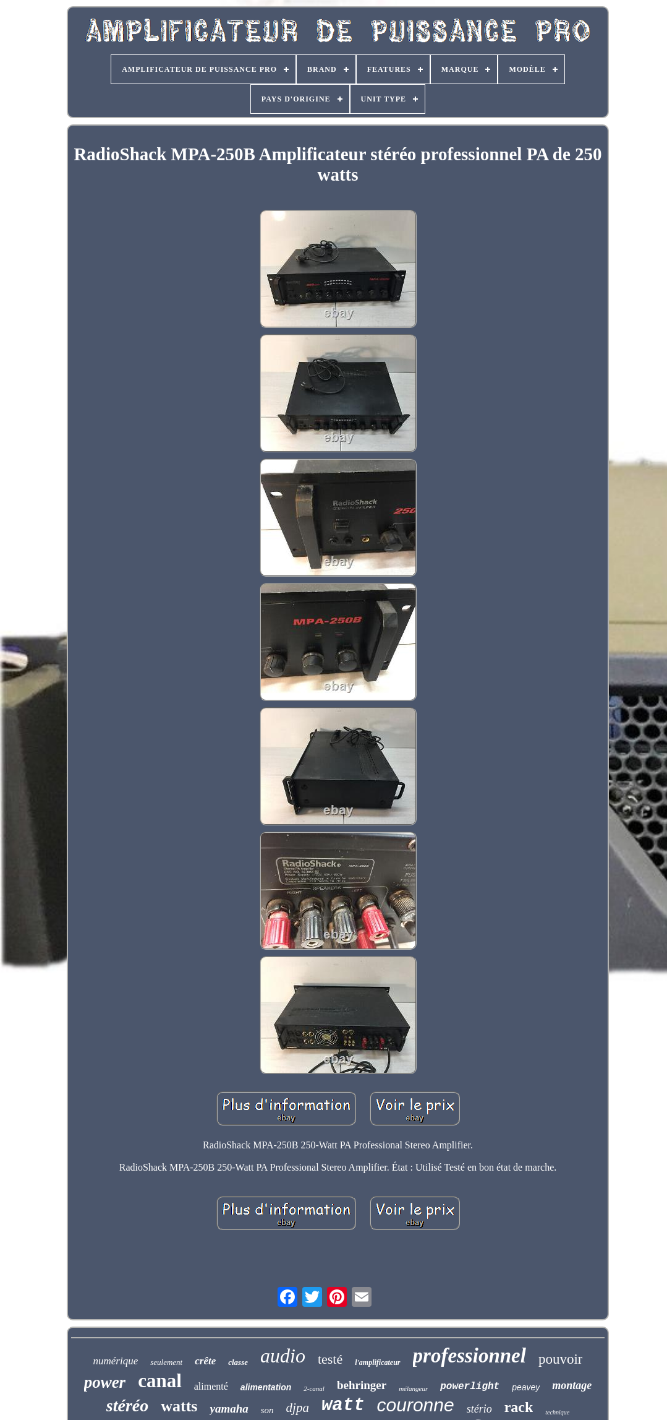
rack (518, 1407)
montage (572, 1385)
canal (160, 1381)
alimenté (211, 1386)
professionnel (469, 1356)
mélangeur (413, 1388)
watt (343, 1405)
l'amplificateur (377, 1362)
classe (238, 1362)
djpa (297, 1407)
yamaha (229, 1408)
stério (479, 1409)
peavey (526, 1387)
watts (179, 1406)
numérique (115, 1361)
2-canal (314, 1388)
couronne (415, 1405)
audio (282, 1356)
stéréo (127, 1405)
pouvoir (560, 1359)
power (105, 1382)
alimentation (265, 1387)
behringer (361, 1385)
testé (330, 1359)
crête (205, 1361)
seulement (166, 1362)
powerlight (469, 1386)
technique (557, 1412)
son (267, 1410)
